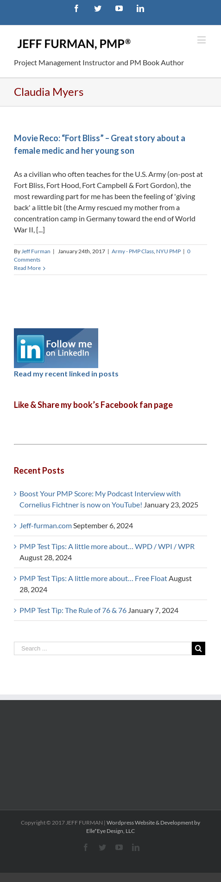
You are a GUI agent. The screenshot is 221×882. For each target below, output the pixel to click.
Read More (27, 267)
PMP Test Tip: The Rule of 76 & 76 (72, 610)
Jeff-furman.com (45, 525)
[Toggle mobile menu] (202, 39)
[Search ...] (103, 648)
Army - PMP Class (133, 251)
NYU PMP (168, 251)
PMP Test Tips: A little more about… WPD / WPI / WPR (107, 546)
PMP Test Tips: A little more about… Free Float (93, 578)
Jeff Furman (36, 251)
